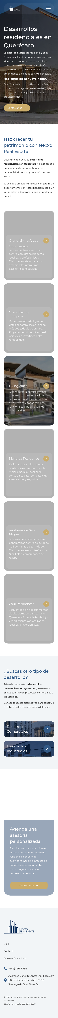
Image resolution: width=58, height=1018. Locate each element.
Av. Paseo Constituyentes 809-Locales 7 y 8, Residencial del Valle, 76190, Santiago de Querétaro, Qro (29, 980)
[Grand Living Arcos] (29, 245)
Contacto (9, 951)
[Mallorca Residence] (29, 463)
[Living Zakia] (29, 391)
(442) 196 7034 (15, 968)
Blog (6, 943)
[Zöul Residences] (29, 609)
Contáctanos (16, 107)
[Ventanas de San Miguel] (29, 536)
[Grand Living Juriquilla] (29, 318)
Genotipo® (31, 1004)
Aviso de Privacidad (15, 958)
